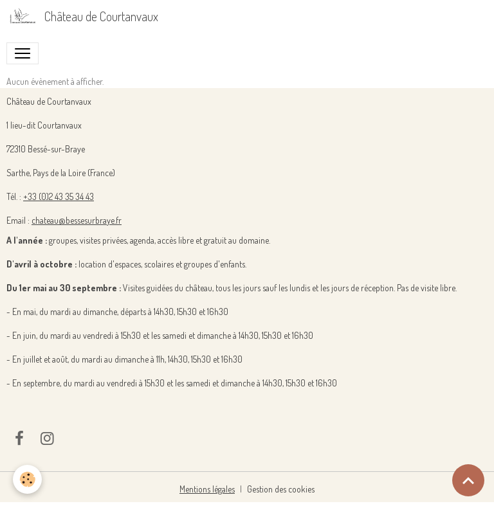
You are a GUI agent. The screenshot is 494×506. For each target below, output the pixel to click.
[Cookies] (27, 479)
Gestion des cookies (281, 488)
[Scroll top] (468, 480)
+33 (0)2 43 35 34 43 (58, 196)
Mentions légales (207, 488)
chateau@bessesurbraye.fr (77, 220)
